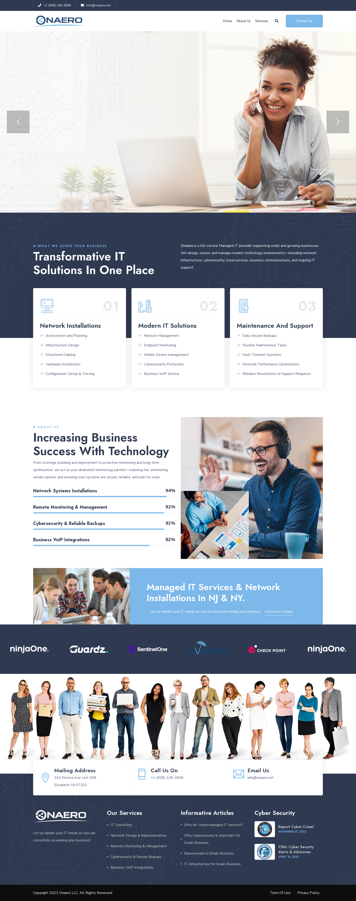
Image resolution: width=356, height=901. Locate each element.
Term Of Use (280, 892)
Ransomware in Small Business (209, 853)
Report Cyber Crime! (296, 826)
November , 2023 (292, 832)
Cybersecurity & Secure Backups (136, 856)
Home (227, 21)
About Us (244, 21)
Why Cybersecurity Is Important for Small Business (212, 839)
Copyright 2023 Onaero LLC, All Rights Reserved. (73, 892)
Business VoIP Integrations (131, 867)
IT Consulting (121, 824)
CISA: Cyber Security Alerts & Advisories (296, 849)
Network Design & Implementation (138, 835)
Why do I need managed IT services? (213, 824)
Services (261, 21)
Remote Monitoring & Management (138, 846)
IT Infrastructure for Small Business (212, 864)
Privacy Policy (308, 892)
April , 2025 (288, 857)
